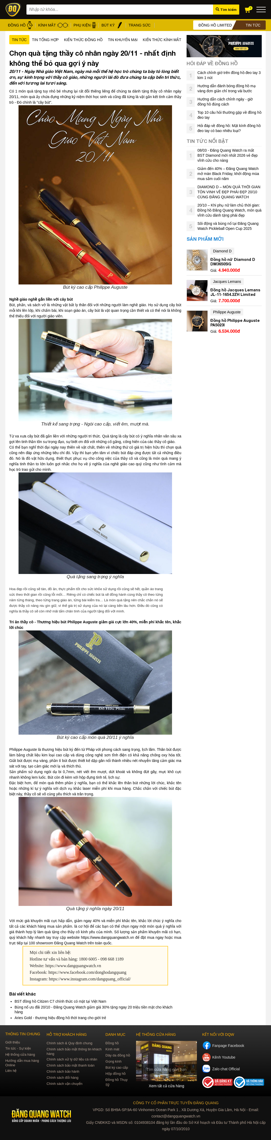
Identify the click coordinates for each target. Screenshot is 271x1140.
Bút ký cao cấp (117, 1067)
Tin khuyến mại (123, 40)
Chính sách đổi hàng (62, 1078)
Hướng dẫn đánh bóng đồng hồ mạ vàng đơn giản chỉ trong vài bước (226, 88)
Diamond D (222, 251)
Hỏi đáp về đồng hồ (212, 63)
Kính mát (112, 1049)
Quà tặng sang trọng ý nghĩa (95, 576)
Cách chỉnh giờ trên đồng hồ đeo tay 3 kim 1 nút (229, 75)
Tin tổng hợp (45, 40)
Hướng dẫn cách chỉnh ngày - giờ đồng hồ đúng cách (225, 101)
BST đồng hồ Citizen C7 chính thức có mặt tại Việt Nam (60, 1001)
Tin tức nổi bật (207, 141)
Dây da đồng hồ (118, 1055)
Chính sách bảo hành (63, 1071)
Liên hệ (10, 1071)
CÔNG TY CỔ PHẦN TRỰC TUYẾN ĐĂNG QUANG (176, 1103)
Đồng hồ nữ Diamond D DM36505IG (232, 261)
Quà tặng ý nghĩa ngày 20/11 (95, 908)
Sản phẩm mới (205, 239)
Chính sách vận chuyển (64, 1084)
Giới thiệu (12, 1042)
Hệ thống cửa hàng (20, 1054)
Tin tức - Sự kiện (18, 1048)
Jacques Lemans (227, 281)
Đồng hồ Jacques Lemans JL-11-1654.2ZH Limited (235, 292)
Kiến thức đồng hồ (83, 40)
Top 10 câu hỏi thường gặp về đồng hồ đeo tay (229, 115)
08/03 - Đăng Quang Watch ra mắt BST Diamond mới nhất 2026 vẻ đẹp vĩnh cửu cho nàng (227, 155)
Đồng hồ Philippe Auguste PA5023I (235, 322)
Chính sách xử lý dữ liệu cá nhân (72, 1059)
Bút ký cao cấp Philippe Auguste (95, 287)
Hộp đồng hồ (116, 1074)
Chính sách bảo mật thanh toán (70, 1065)
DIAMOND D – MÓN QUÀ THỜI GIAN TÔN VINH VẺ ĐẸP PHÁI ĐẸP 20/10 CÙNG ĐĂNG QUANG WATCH (228, 192)
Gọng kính (114, 1061)
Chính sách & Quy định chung (69, 1043)
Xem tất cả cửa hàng (166, 1086)
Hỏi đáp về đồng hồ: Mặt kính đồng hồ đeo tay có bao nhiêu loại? (229, 128)
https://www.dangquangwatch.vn (73, 965)
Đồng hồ (112, 1043)
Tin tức (19, 40)
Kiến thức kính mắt (162, 40)
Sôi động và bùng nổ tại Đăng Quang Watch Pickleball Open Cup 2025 (228, 226)
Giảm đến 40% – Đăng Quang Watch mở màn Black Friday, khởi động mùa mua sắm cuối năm (228, 173)
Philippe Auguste (227, 312)
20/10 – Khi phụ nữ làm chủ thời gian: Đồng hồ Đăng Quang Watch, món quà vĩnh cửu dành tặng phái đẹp (229, 210)
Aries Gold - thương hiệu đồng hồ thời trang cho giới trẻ (60, 1018)
